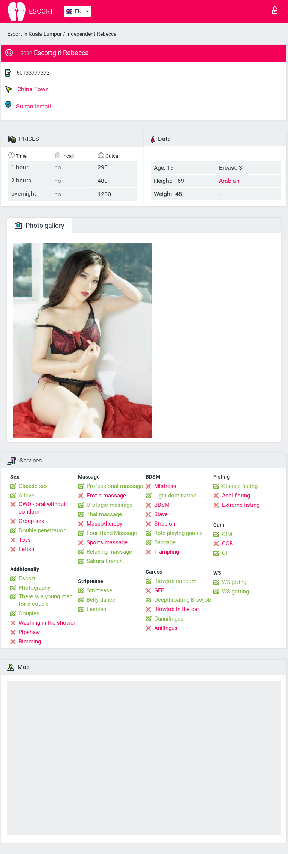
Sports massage (107, 542)
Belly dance (101, 599)
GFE (159, 590)
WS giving (234, 582)
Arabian (229, 180)
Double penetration (42, 530)
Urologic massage (109, 505)
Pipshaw (29, 632)
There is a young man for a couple (45, 600)
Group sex (31, 521)
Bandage (165, 542)
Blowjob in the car (176, 609)
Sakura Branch (105, 561)
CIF (226, 553)
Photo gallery (39, 225)
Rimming (30, 641)
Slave (161, 514)
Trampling (166, 551)
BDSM (162, 505)
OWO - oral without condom (42, 508)
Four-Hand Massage (112, 533)
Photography (34, 587)
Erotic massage (106, 495)
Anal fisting (236, 495)
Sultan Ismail (28, 105)
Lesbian (96, 609)
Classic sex (33, 486)
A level (27, 495)
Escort (27, 578)
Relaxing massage (109, 551)
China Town (27, 89)
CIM (227, 534)
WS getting (235, 591)
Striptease (99, 590)
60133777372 (33, 72)
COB (227, 543)
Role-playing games (178, 533)
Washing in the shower (47, 622)
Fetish (26, 549)
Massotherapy (104, 523)
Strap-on (164, 523)
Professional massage (115, 486)
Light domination (175, 495)
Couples (29, 613)
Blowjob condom (175, 581)
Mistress (165, 486)
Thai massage (104, 514)
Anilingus (165, 628)
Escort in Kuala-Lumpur (34, 34)
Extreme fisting (241, 505)
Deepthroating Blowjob (182, 599)
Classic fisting (240, 486)
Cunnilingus (168, 618)
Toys (25, 539)
